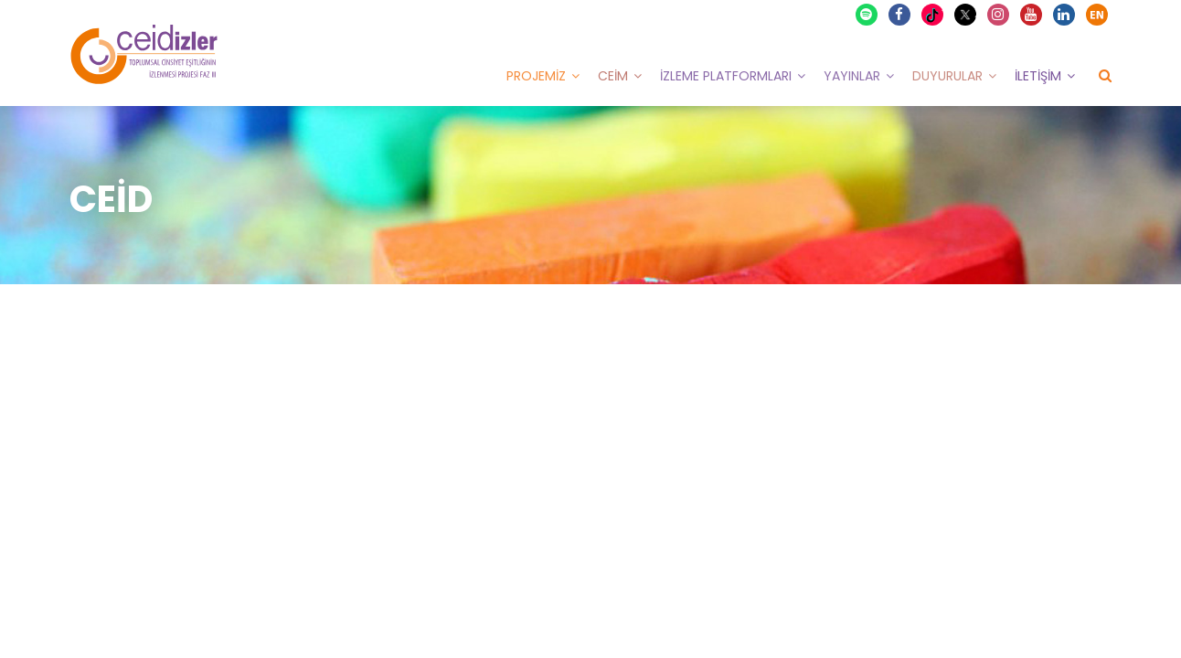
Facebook (900, 15)
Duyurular (947, 76)
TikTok (934, 14)
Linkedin (1065, 15)
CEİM (613, 76)
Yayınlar (852, 76)
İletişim (1038, 76)
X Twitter (967, 13)
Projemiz (536, 76)
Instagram (999, 15)
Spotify (867, 15)
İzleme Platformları (726, 76)
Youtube (1032, 15)
